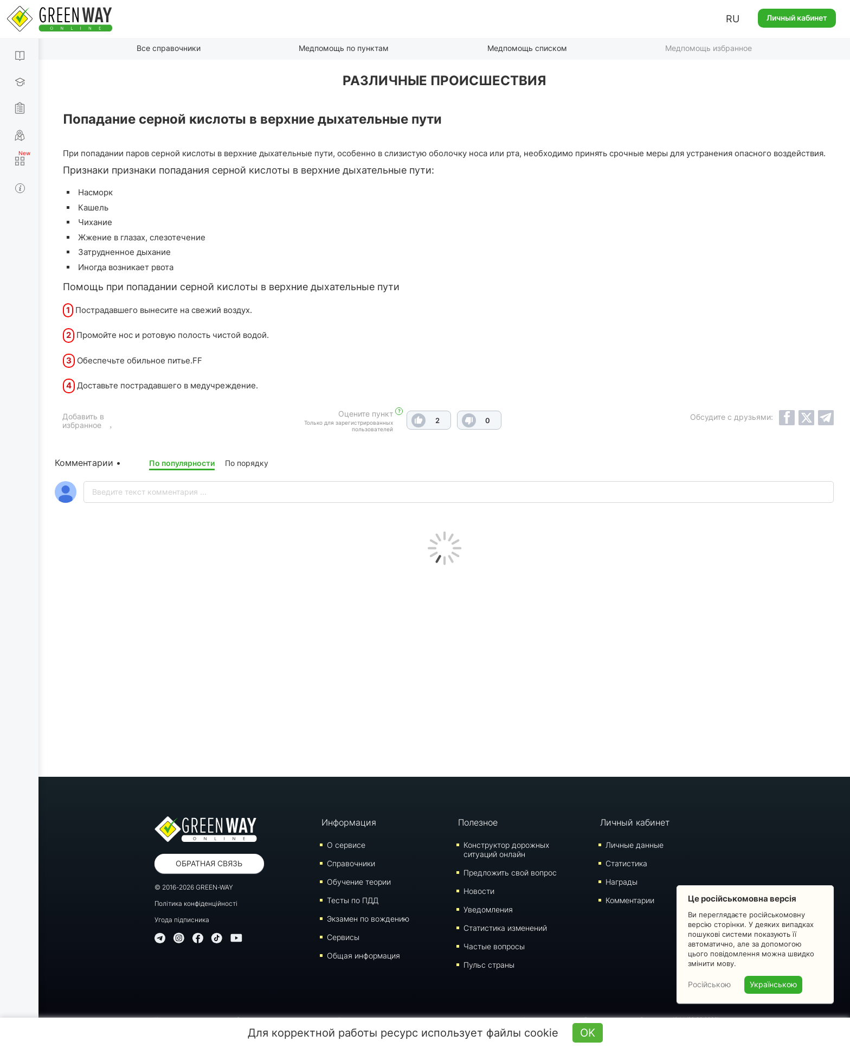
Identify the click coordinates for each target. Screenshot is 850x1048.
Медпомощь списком (527, 48)
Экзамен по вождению (368, 918)
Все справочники (169, 48)
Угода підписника (181, 920)
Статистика (626, 863)
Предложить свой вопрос (510, 872)
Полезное (478, 822)
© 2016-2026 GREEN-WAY (193, 887)
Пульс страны (488, 964)
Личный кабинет (797, 17)
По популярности (182, 463)
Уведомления (488, 909)
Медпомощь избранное (708, 48)
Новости (478, 891)
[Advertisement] (444, 668)
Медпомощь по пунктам (344, 48)
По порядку (246, 463)
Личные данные (635, 844)
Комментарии (630, 900)
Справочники (351, 863)
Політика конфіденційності (195, 903)
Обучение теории (359, 881)
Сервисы (343, 937)
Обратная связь (209, 863)
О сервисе (346, 844)
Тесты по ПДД (352, 900)
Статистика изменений (505, 927)
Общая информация (363, 955)
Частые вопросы (494, 946)
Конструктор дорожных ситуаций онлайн (506, 849)
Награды (622, 881)
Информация (348, 822)
